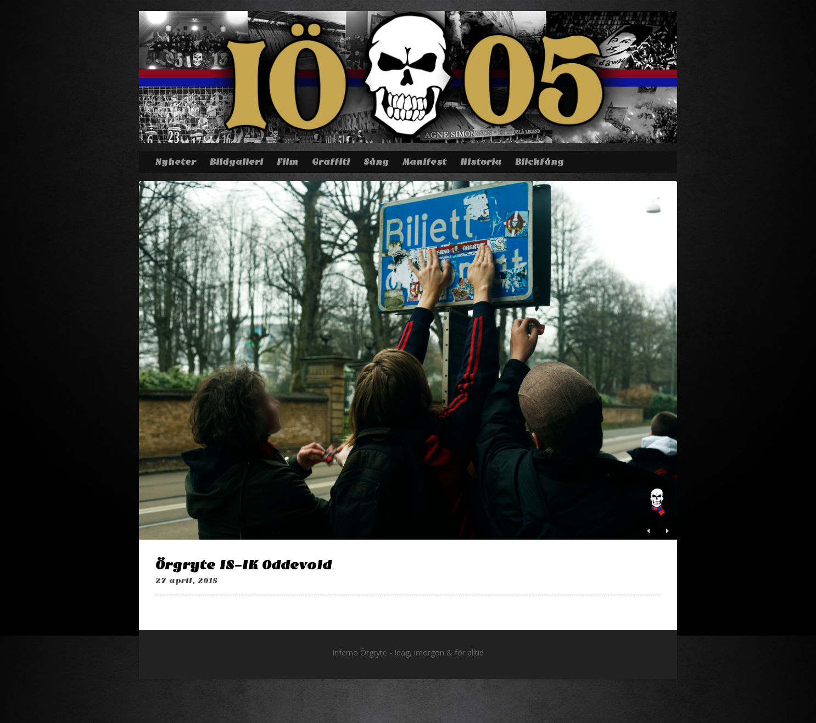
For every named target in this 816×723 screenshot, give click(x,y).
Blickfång (539, 162)
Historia (480, 162)
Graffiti (331, 162)
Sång (376, 162)
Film (287, 162)
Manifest (424, 162)
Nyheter (175, 162)
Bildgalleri (236, 162)
